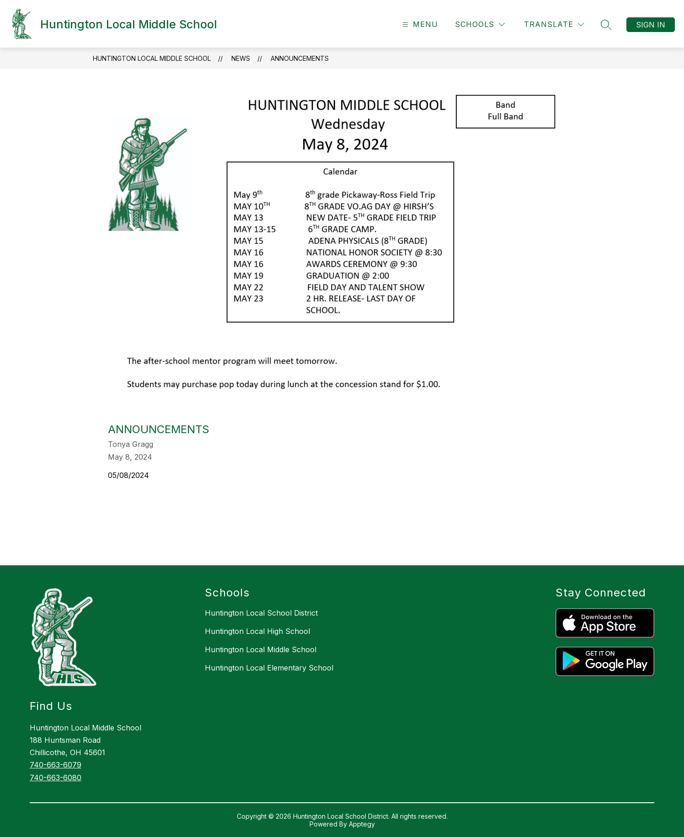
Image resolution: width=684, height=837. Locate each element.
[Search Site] (606, 24)
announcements (300, 58)
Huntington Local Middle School (152, 58)
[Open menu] (419, 24)
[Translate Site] (554, 24)
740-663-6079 (55, 764)
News (240, 58)
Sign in (650, 24)
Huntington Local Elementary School (269, 667)
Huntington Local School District (261, 612)
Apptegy (362, 824)
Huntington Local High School (257, 631)
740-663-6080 (55, 777)
